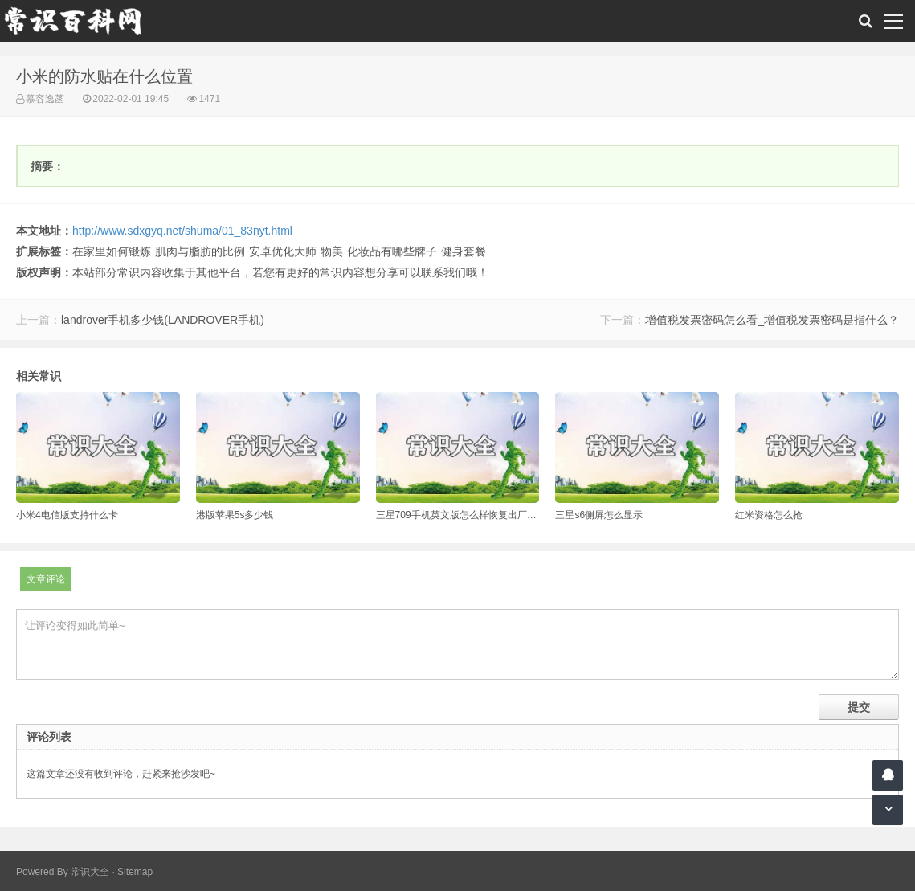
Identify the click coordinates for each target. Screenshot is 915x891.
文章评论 (46, 579)
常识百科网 (80, 21)
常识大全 (90, 871)
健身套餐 (463, 251)
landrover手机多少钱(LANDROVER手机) (162, 319)
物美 (332, 251)
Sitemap (135, 871)
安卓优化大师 (283, 251)
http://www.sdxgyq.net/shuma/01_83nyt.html (182, 230)
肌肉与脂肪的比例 (200, 251)
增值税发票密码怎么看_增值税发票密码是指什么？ (772, 319)
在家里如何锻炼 (111, 251)
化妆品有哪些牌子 (392, 251)
